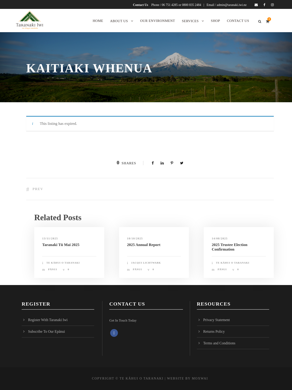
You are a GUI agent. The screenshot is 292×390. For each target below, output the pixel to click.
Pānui (52, 269)
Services (190, 21)
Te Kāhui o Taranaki (63, 262)
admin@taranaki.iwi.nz (232, 5)
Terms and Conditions (219, 343)
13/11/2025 (50, 238)
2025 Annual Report (143, 245)
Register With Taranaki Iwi (48, 320)
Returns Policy (214, 331)
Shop (215, 21)
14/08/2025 (220, 238)
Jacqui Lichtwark (146, 262)
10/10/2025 (135, 238)
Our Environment (157, 21)
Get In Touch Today (122, 320)
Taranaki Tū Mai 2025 (60, 245)
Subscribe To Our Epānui (46, 331)
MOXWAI (200, 378)
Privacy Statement (216, 320)
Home (98, 21)
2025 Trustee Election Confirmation (229, 247)
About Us (119, 21)
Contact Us (140, 5)
